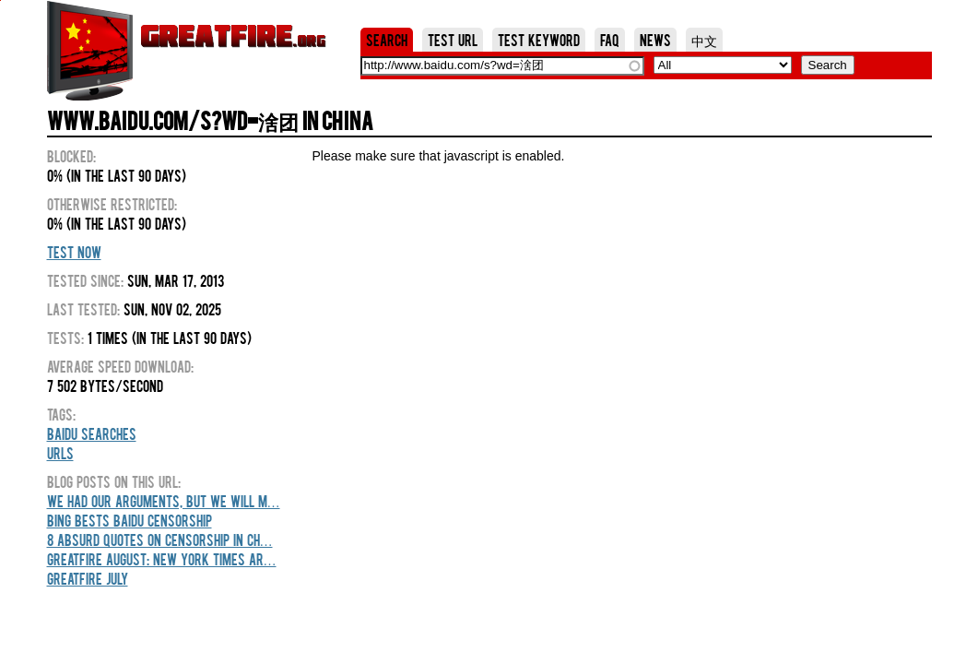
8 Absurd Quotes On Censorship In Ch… (160, 539)
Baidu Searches (91, 433)
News (655, 39)
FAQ (609, 39)
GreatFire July (87, 578)
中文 (704, 39)
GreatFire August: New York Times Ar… (162, 559)
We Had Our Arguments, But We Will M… (163, 500)
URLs (60, 453)
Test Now (74, 251)
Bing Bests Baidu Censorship (129, 520)
